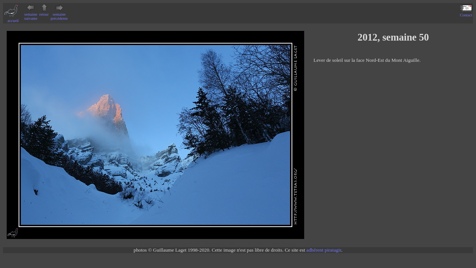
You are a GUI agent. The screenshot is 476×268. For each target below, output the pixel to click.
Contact (466, 13)
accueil (13, 19)
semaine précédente (59, 14)
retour (44, 12)
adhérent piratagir (323, 250)
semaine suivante (31, 14)
